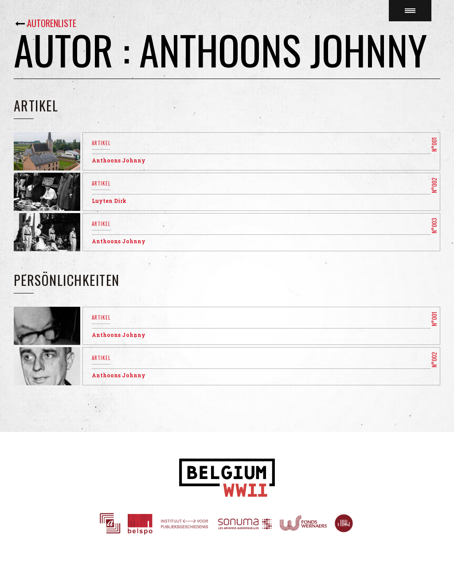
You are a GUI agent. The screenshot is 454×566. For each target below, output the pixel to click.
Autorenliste (51, 23)
